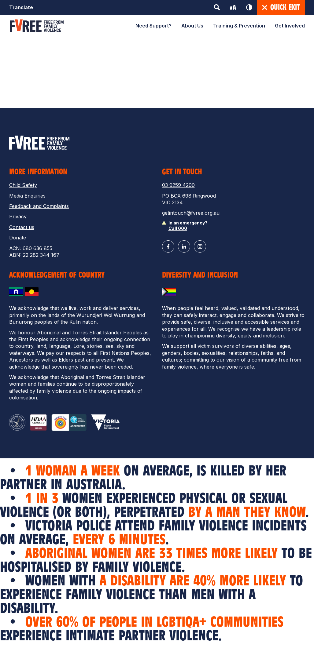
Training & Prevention (239, 26)
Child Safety (23, 185)
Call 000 (177, 228)
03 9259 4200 (178, 185)
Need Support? (153, 26)
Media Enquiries (27, 196)
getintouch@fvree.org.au (191, 213)
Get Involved (290, 26)
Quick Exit (281, 7)
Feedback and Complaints (39, 206)
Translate (21, 7)
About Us (192, 26)
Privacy (18, 216)
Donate (17, 238)
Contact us (21, 227)
